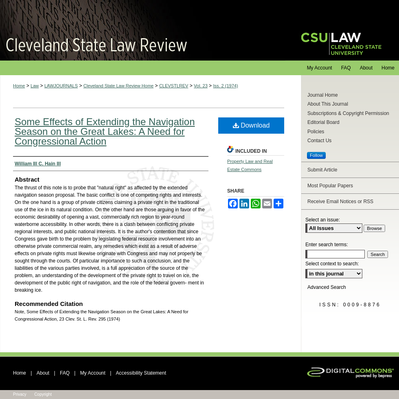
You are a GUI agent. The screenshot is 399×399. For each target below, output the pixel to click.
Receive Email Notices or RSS (340, 201)
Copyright (43, 394)
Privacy (19, 394)
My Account (92, 373)
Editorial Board (323, 122)
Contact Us (319, 140)
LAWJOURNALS (61, 85)
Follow (316, 155)
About (43, 373)
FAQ (65, 373)
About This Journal (327, 104)
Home (19, 85)
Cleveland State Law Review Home (118, 85)
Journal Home (322, 95)
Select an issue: (322, 220)
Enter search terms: (326, 244)
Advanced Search (326, 287)
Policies (315, 131)
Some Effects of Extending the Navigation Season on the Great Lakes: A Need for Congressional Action (105, 131)
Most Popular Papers (330, 186)
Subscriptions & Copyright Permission (348, 113)
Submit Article (322, 170)
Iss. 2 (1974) (225, 85)
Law (35, 85)
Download (251, 125)
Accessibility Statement (141, 373)
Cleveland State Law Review (142, 30)
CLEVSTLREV (174, 85)
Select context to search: (332, 264)
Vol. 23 (201, 85)
